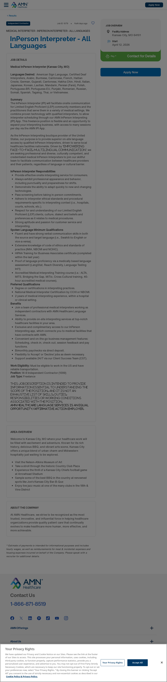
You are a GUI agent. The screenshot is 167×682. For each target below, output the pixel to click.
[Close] (161, 662)
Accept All (137, 662)
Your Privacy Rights (112, 662)
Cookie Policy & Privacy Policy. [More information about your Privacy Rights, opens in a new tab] (22, 676)
